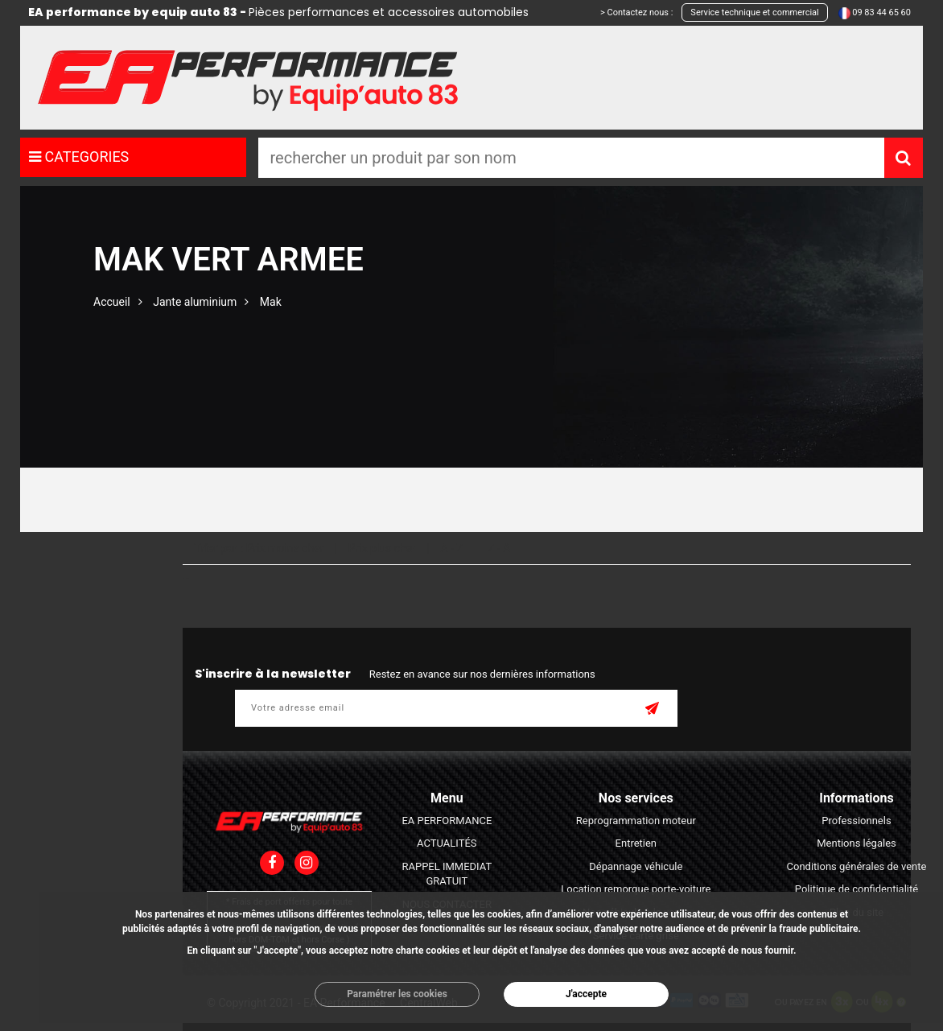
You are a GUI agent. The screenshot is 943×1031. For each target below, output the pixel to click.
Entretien (636, 843)
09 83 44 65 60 (881, 12)
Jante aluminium (195, 301)
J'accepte (586, 994)
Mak (271, 301)
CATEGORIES (79, 156)
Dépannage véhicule (635, 866)
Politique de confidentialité (856, 889)
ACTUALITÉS (446, 843)
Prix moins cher (285, 548)
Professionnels (856, 820)
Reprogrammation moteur (636, 820)
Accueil (111, 301)
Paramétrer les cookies (397, 994)
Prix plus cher (382, 548)
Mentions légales (856, 843)
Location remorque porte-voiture (635, 889)
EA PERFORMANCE (446, 820)
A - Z (451, 548)
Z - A (499, 548)
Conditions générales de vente (857, 866)
